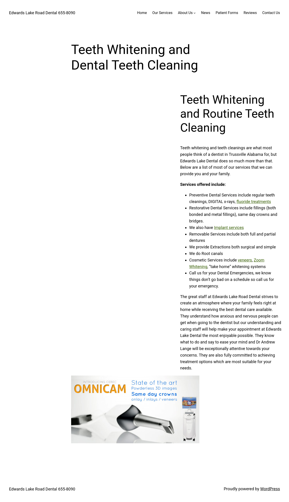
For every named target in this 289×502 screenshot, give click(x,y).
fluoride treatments (253, 201)
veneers (245, 260)
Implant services (229, 227)
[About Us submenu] (194, 13)
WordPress (270, 488)
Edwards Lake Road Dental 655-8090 (42, 12)
